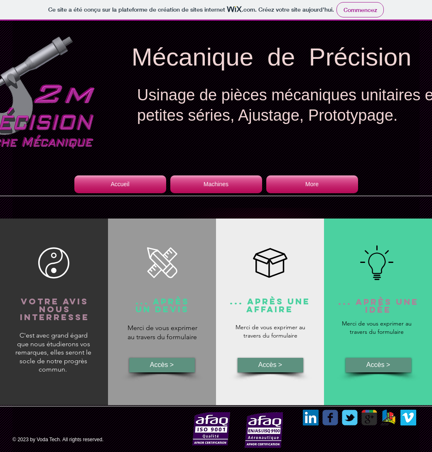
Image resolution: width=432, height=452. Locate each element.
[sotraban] (389, 417)
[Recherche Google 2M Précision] (369, 417)
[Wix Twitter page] (350, 417)
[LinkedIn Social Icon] (311, 417)
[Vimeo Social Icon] (408, 417)
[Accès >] (162, 365)
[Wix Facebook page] (330, 417)
